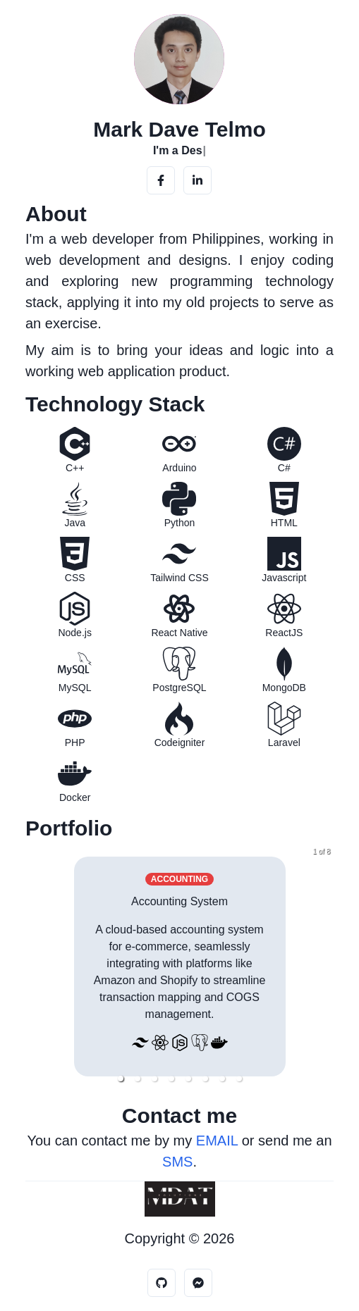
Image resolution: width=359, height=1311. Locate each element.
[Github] (161, 1283)
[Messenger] (198, 1283)
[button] (120, 1078)
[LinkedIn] (197, 180)
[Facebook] (161, 180)
